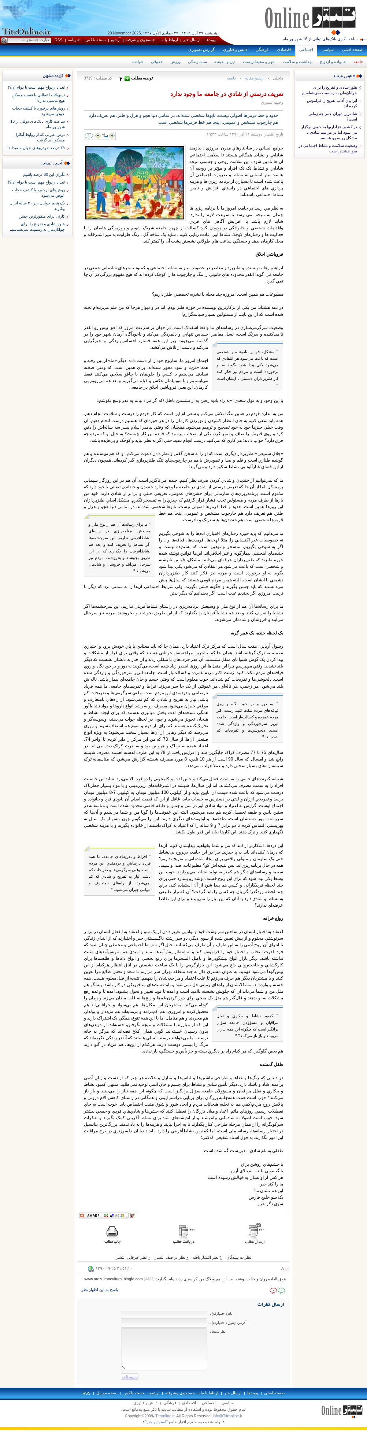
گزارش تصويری (201, 49)
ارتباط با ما (169, 39)
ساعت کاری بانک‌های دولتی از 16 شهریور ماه (320, 39)
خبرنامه (74, 39)
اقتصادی (284, 49)
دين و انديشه (225, 61)
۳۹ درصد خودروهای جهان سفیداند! (36, 147)
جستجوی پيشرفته (140, 39)
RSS (59, 40)
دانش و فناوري (235, 49)
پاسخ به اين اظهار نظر (99, 1290)
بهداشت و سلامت (297, 61)
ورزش (175, 61)
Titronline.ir (164, 1416)
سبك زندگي (197, 61)
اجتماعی (306, 49)
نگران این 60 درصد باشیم (44, 174)
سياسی (328, 49)
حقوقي (157, 61)
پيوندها (210, 39)
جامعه (358, 61)
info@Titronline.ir (227, 1416)
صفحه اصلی (352, 49)
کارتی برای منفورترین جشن (42, 216)
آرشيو (116, 39)
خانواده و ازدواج (333, 61)
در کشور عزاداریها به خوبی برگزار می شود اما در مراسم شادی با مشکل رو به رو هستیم (329, 132)
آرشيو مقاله (254, 78)
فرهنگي (262, 49)
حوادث (138, 61)
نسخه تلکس (95, 39)
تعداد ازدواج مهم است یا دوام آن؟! (36, 87)
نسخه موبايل (107, 1393)
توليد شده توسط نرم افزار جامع (183, 1422)
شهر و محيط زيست (259, 61)
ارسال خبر (191, 39)
